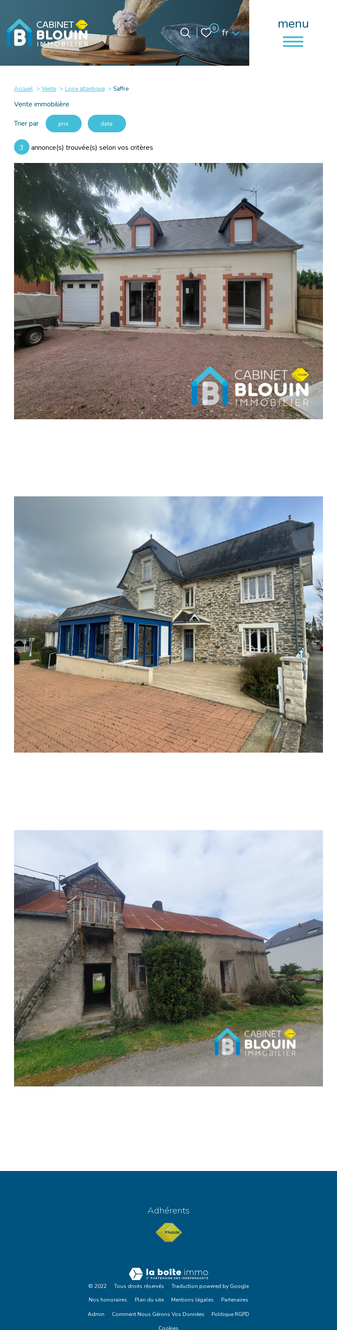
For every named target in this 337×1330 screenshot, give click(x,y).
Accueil (23, 89)
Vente (49, 89)
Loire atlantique (85, 89)
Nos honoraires (108, 1301)
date (108, 124)
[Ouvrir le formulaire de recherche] (185, 32)
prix (64, 124)
